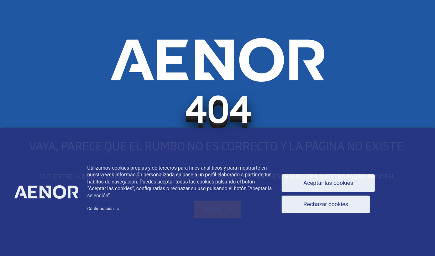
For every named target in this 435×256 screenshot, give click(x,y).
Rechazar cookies (325, 204)
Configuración (104, 208)
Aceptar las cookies (328, 183)
